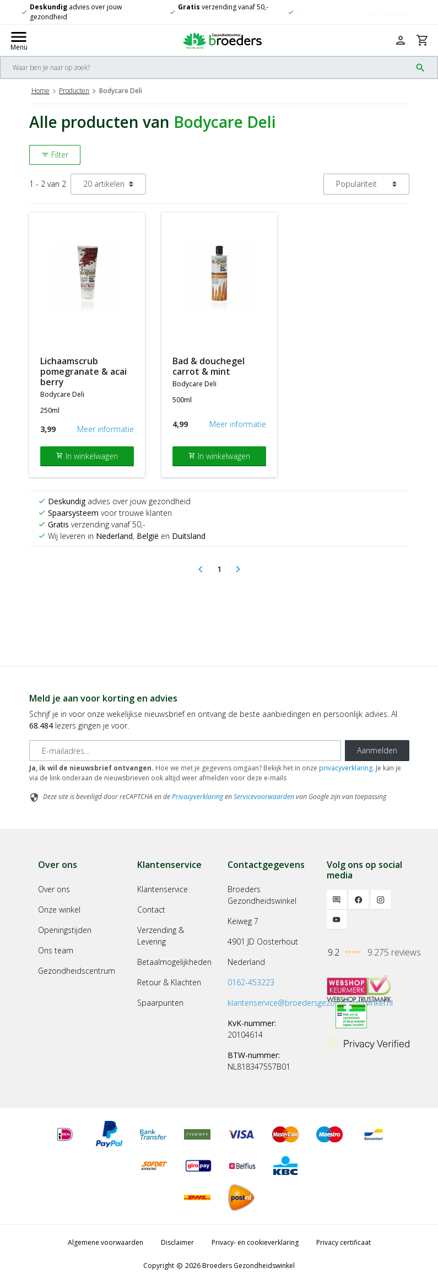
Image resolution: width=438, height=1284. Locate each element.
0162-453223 (251, 982)
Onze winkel (59, 909)
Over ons (54, 889)
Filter (54, 154)
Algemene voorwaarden (105, 1242)
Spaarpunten (160, 1002)
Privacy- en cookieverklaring (255, 1242)
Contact (151, 909)
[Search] (206, 67)
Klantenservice (162, 889)
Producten (74, 90)
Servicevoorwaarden (264, 796)
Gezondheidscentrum (76, 970)
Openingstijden (64, 930)
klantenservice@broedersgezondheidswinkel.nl (310, 1002)
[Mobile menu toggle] (19, 40)
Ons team (55, 950)
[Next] (238, 569)
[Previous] (200, 569)
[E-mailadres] (185, 750)
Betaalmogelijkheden (174, 962)
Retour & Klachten (169, 982)
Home (40, 90)
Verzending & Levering (160, 936)
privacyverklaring (345, 768)
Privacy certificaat (343, 1242)
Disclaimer (177, 1242)
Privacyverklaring (197, 796)
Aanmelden (377, 750)
